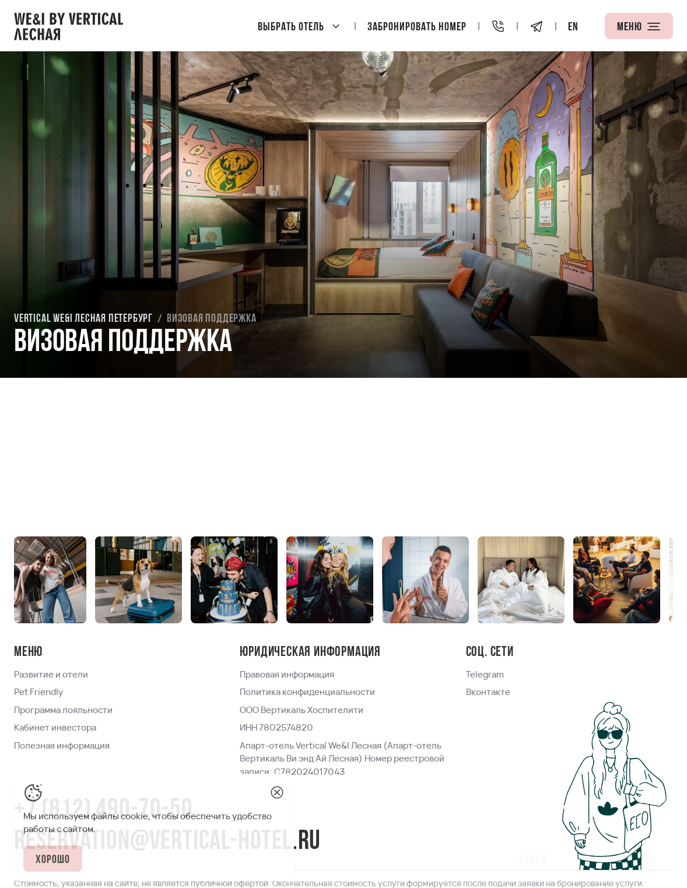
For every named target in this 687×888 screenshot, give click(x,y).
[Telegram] (536, 25)
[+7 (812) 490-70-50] (498, 25)
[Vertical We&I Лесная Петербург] (300, 26)
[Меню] (639, 26)
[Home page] (68, 26)
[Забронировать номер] (417, 26)
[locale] (573, 26)
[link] (83, 319)
